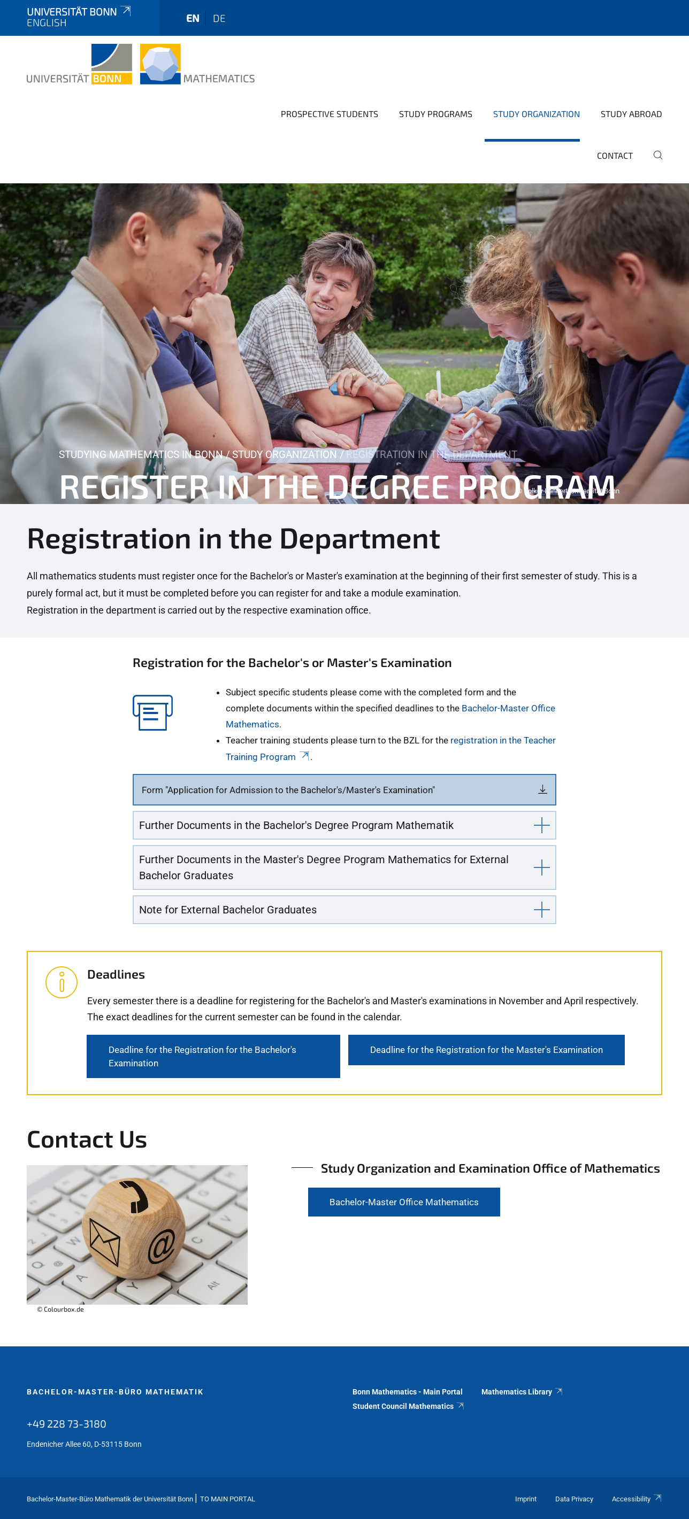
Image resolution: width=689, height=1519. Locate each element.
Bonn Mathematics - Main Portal (408, 1392)
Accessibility (637, 1499)
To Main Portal (227, 1499)
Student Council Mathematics (409, 1406)
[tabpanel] (344, 343)
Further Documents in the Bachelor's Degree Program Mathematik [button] (296, 825)
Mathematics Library (522, 1392)
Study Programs (435, 113)
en (193, 18)
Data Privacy (574, 1499)
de (219, 18)
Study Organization (536, 113)
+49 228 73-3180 (66, 1423)
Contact (615, 155)
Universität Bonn (80, 11)
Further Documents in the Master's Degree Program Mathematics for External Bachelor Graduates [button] (324, 867)
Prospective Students (329, 113)
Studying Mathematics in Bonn (141, 454)
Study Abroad (631, 113)
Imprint (526, 1499)
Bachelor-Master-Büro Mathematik (115, 1392)
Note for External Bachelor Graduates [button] (228, 909)
